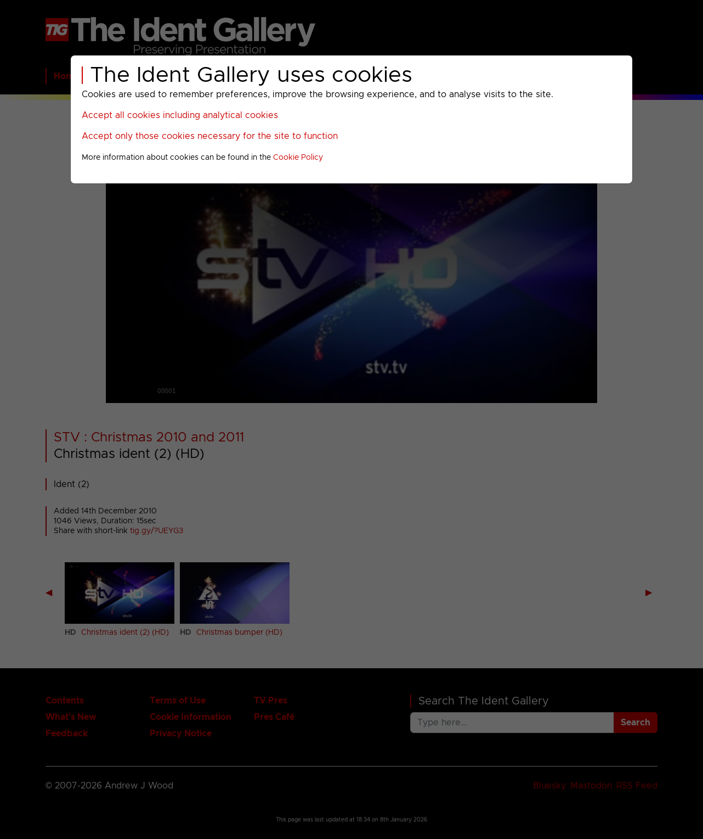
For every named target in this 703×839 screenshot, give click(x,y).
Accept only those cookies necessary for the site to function (210, 136)
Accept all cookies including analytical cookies (180, 115)
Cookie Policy (298, 157)
